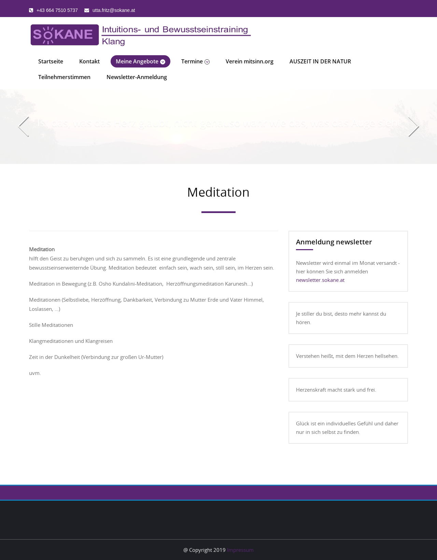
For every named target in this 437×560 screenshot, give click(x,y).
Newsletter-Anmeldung (137, 77)
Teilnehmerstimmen (64, 77)
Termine (195, 61)
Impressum (240, 549)
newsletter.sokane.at (320, 279)
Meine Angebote (140, 61)
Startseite (50, 61)
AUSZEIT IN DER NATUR (320, 61)
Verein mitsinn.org (249, 61)
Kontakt (89, 61)
